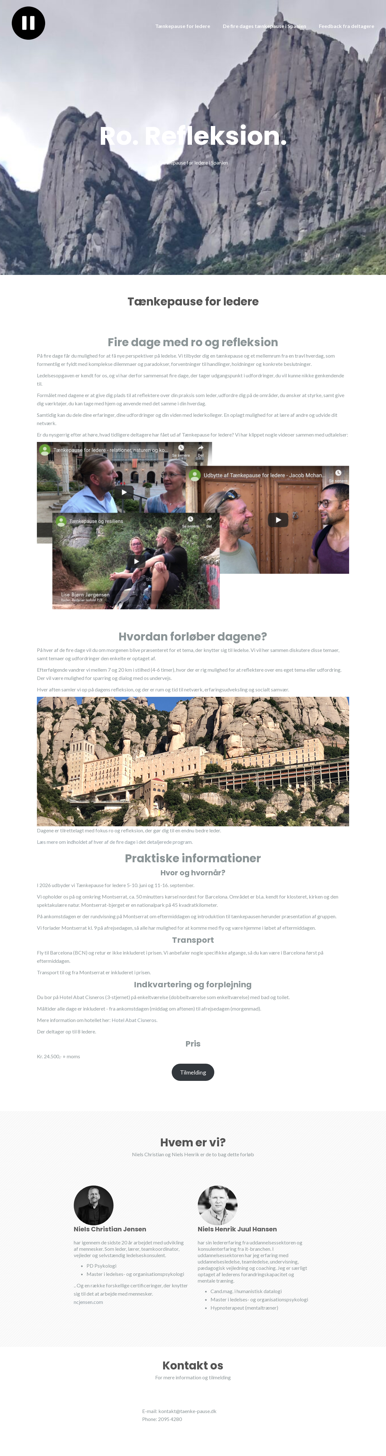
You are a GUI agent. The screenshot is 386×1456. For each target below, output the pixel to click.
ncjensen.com (88, 1302)
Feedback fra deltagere (346, 26)
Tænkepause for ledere (182, 26)
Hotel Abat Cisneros (134, 1020)
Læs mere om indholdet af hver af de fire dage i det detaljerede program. (115, 842)
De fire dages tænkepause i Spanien (264, 26)
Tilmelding (193, 1072)
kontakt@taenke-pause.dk (187, 1411)
